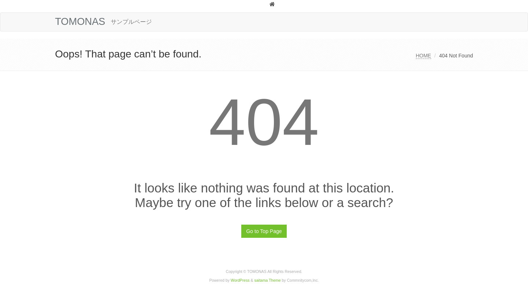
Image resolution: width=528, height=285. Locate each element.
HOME (423, 56)
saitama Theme (267, 280)
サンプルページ (131, 22)
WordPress (240, 280)
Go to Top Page (264, 231)
